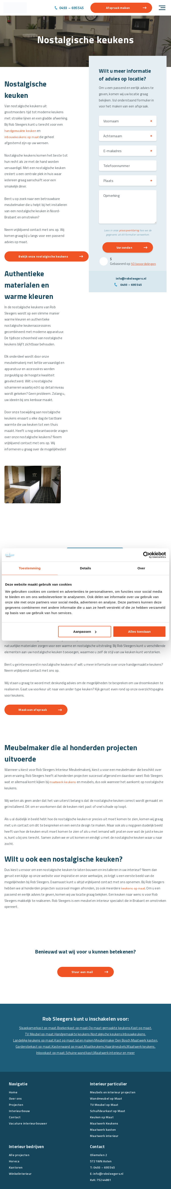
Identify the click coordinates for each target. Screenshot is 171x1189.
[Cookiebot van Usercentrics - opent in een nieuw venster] (146, 555)
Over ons (15, 1065)
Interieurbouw (19, 1077)
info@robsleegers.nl (131, 279)
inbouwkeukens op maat (22, 137)
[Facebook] (93, 1156)
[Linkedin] (101, 1156)
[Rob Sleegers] (15, 7)
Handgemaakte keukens (72, 1000)
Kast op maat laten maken (74, 1007)
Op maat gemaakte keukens (110, 994)
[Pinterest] (119, 1156)
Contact (14, 1083)
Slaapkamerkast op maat (37, 994)
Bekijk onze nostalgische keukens (44, 258)
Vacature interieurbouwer (28, 1090)
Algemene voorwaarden (51, 1176)
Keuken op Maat (102, 1083)
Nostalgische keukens (106, 1000)
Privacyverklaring (82, 1176)
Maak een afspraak (34, 674)
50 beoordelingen (143, 264)
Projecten (16, 1071)
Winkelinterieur (20, 1140)
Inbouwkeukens (134, 1000)
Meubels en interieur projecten (112, 1058)
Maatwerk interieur (104, 1102)
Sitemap (120, 1176)
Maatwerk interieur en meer (114, 1019)
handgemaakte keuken (21, 131)
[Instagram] (110, 1156)
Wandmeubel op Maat (106, 1065)
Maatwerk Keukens (104, 1090)
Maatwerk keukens (141, 1013)
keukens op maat (134, 854)
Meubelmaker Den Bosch (112, 1007)
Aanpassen (84, 631)
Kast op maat (141, 994)
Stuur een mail (82, 938)
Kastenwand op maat (67, 1013)
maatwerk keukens (63, 747)
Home (13, 1058)
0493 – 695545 (71, 8)
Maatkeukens (94, 1013)
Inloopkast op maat (50, 1019)
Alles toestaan (139, 631)
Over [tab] (141, 568)
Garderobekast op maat (33, 1013)
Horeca (14, 1127)
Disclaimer (104, 1176)
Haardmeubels (115, 1013)
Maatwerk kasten (144, 1007)
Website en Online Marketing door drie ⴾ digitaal (36, 1182)
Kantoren (16, 1134)
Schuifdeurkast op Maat (107, 1077)
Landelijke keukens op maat (33, 1007)
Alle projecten (19, 1121)
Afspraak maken (118, 7)
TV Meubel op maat (38, 1000)
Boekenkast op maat (72, 994)
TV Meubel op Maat (104, 1071)
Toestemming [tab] (30, 568)
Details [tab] (85, 568)
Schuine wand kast (79, 1019)
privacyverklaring (129, 231)
